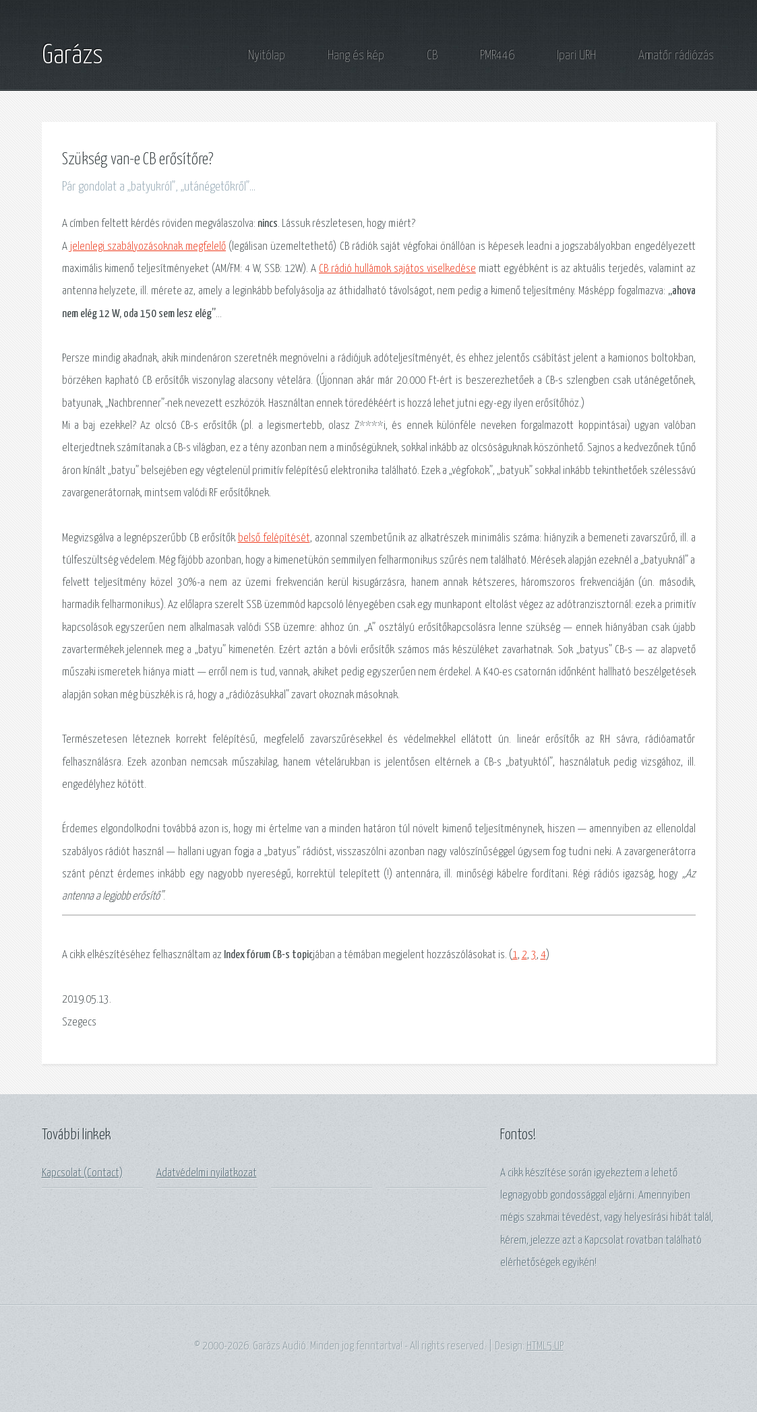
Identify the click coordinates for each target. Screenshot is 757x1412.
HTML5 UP (545, 1346)
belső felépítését (274, 538)
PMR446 (497, 55)
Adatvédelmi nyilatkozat (206, 1173)
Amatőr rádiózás (676, 55)
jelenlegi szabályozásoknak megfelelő (148, 247)
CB (432, 55)
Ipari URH (576, 55)
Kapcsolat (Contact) (82, 1173)
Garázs (72, 56)
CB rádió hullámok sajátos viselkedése (397, 269)
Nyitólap (266, 55)
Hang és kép (356, 55)
